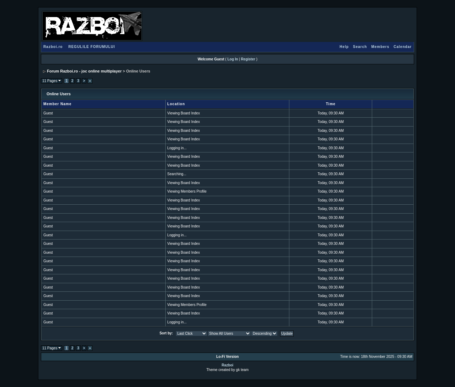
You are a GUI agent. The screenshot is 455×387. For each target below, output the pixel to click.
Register (248, 59)
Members (380, 47)
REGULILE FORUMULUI (91, 47)
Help (344, 47)
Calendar (403, 47)
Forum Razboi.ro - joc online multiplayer (84, 71)
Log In (233, 59)
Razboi (228, 365)
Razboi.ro (53, 47)
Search (360, 47)
